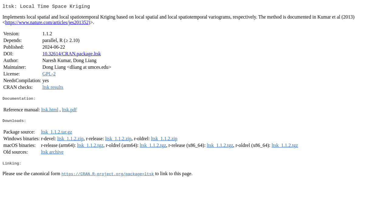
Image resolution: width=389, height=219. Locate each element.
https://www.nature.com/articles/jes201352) (47, 23)
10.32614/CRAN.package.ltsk (71, 54)
